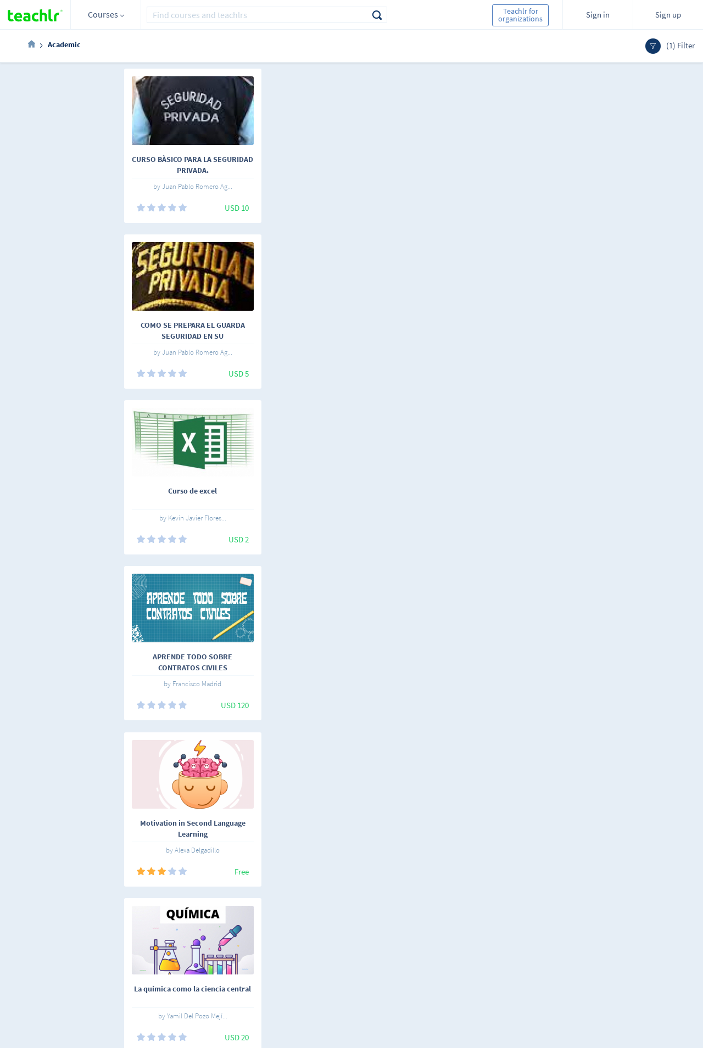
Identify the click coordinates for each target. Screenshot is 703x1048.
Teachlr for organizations (520, 15)
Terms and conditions (266, 951)
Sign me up (648, 926)
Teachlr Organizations (362, 936)
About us (246, 921)
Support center (256, 967)
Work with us (252, 936)
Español (88, 922)
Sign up (668, 14)
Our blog (245, 982)
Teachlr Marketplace (360, 921)
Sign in (598, 14)
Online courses (193, 921)
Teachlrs (183, 936)
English (128, 922)
